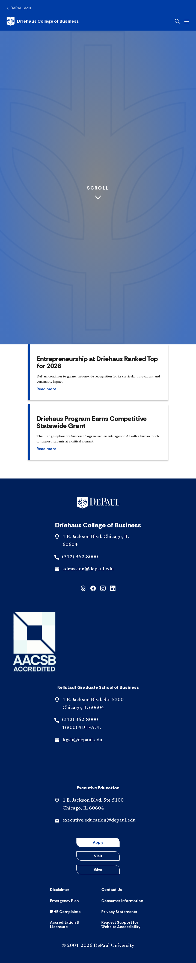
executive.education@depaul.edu (99, 820)
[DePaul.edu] (19, 7)
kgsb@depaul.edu (82, 740)
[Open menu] (186, 21)
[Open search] (177, 21)
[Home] (43, 21)
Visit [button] (98, 855)
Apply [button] (98, 842)
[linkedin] (112, 588)
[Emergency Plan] (64, 901)
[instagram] (103, 588)
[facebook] (93, 588)
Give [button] (98, 869)
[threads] (83, 588)
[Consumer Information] (122, 901)
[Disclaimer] (59, 889)
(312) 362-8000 (80, 557)
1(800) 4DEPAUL (81, 727)
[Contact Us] (111, 889)
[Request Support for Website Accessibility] (123, 924)
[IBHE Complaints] (65, 911)
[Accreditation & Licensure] (72, 924)
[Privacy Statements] (119, 911)
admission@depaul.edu (88, 569)
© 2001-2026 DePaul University (98, 945)
